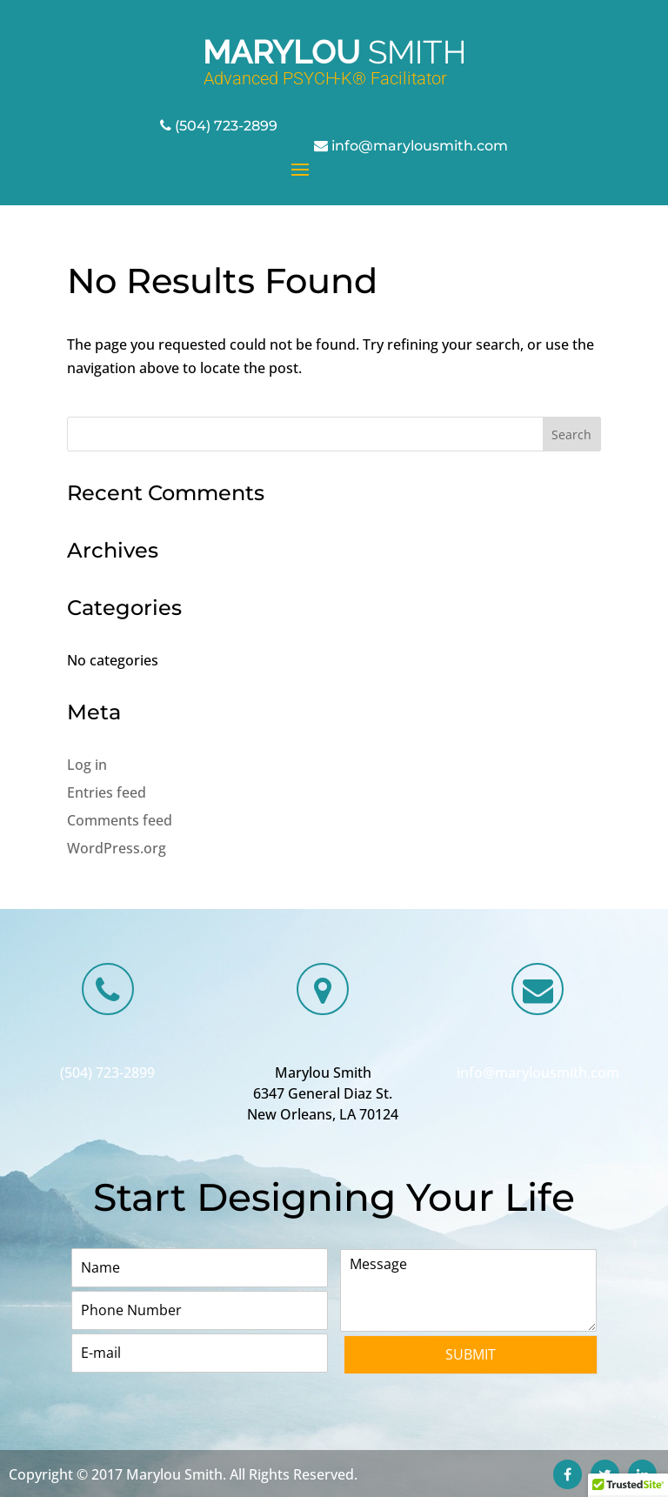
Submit (470, 1354)
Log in (87, 764)
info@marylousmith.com (419, 145)
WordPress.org (116, 848)
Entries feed (106, 792)
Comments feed (119, 820)
